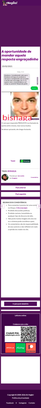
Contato (32, 403)
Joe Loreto (20, 176)
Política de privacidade (20, 398)
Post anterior (21, 187)
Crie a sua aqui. (21, 208)
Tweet (13, 161)
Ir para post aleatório (20, 304)
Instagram (22, 403)
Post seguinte (20, 194)
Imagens (14, 178)
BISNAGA (12, 171)
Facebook (10, 403)
